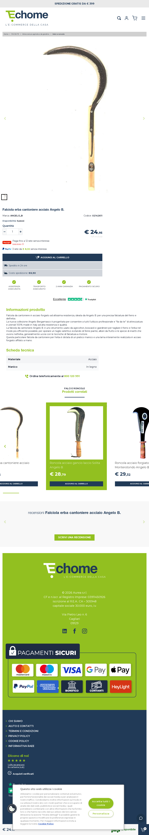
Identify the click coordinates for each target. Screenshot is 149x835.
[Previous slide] (4, 118)
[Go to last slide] (4, 446)
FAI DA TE (15, 34)
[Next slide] (144, 118)
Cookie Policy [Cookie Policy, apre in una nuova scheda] (46, 824)
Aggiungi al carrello (76, 484)
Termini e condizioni (22, 731)
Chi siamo (14, 721)
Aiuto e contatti (20, 726)
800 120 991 (72, 376)
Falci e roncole (58, 34)
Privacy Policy (18, 736)
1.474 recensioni (16, 765)
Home (6, 34)
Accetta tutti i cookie (101, 803)
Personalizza (101, 813)
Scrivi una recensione (74, 537)
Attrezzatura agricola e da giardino (36, 34)
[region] (68, 807)
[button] (4, 197)
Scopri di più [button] (18, 244)
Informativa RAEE (20, 746)
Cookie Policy (17, 741)
